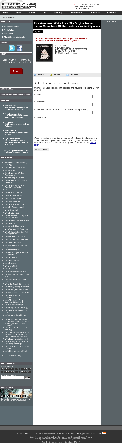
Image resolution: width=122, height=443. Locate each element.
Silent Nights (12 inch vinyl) (17, 292)
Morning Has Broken (14, 178)
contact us (76, 13)
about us (94, 13)
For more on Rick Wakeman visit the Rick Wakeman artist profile (16, 151)
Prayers (10, 223)
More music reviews (11, 27)
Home (12, 18)
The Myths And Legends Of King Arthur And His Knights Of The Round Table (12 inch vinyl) (17, 334)
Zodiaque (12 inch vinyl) (15, 272)
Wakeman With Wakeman (16, 229)
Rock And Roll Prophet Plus (17, 220)
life (43, 13)
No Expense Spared (14, 207)
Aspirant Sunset (12, 257)
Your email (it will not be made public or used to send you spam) (61, 109)
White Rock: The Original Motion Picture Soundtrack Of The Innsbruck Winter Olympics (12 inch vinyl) (17, 322)
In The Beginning (13, 242)
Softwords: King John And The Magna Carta (16, 233)
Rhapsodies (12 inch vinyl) (16, 308)
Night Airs (10, 263)
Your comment (40, 117)
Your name (38, 94)
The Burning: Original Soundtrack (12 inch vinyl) (14, 301)
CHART (95, 4)
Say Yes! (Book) (13, 198)
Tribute (9, 190)
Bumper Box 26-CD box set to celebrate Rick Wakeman (17, 124)
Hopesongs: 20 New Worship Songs (14, 174)
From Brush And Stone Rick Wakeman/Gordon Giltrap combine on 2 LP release (16, 116)
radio (17, 13)
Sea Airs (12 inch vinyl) (15, 269)
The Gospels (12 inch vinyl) (17, 284)
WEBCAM (86, 4)
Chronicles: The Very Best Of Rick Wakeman (16, 217)
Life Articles (8, 34)
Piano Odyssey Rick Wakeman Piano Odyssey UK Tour (16, 132)
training (57, 13)
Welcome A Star (13, 201)
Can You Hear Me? (14, 193)
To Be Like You (89, 7)
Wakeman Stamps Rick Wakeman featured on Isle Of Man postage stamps (16, 107)
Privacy (79, 434)
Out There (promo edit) (13, 356)
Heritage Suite (12, 213)
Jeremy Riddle (83, 8)
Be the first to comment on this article (57, 83)
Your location (39, 102)
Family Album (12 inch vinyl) (17, 287)
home (4, 13)
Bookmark (55, 75)
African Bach (11, 210)
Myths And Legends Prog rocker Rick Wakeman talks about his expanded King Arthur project (16, 141)
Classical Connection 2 (15, 204)
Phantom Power (13, 260)
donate (111, 13)
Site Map (86, 434)
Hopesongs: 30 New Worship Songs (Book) (14, 186)
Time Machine (12, 266)
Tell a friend (72, 75)
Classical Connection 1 (15, 226)
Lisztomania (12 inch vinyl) (16, 339)
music (31, 13)
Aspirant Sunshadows (15, 236)
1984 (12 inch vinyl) (14, 305)
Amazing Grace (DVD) (15, 167)
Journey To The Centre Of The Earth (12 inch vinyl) (16, 343)
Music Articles (9, 30)
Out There (10, 170)
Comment (39, 75)
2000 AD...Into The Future (16, 239)
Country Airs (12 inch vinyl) (16, 290)
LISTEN (77, 4)
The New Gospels (13, 196)
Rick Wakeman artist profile (14, 37)
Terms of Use (96, 434)
